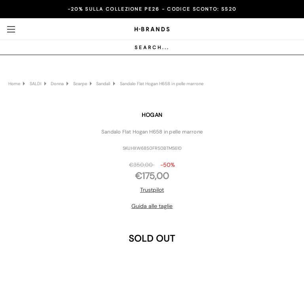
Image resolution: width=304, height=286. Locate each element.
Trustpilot (152, 189)
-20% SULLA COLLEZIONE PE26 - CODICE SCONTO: (152, 9)
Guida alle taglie (152, 206)
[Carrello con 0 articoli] (290, 28)
